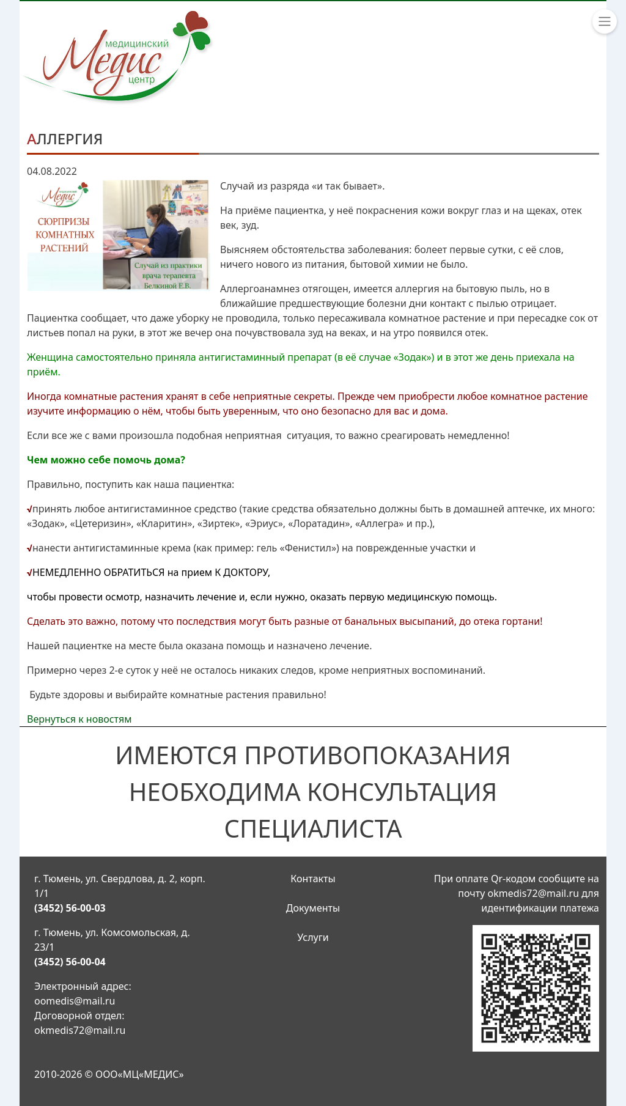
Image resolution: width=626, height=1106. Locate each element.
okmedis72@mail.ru (80, 1030)
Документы (313, 908)
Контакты (312, 878)
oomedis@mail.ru (74, 1001)
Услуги (312, 937)
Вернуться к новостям (79, 719)
